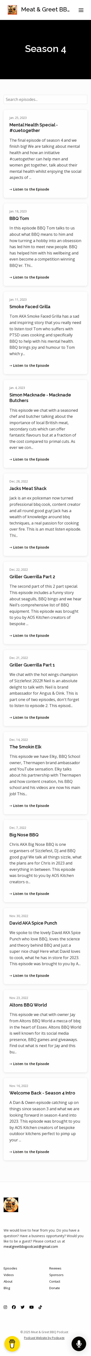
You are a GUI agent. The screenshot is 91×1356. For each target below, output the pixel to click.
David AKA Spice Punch (33, 923)
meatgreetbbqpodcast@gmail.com (31, 1246)
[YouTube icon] (31, 1307)
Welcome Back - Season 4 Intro (42, 1092)
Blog (7, 1288)
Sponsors (56, 1275)
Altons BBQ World (28, 1004)
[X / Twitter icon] (23, 1307)
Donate (54, 1288)
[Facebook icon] (14, 1307)
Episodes (10, 1268)
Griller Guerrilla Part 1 (32, 664)
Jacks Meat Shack (28, 488)
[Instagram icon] (5, 1307)
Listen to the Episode (29, 189)
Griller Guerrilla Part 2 (32, 576)
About (8, 1281)
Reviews (55, 1268)
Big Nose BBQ (24, 834)
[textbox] (45, 99)
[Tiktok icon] (40, 1307)
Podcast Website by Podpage (44, 1338)
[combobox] (45, 99)
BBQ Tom (19, 218)
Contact (54, 1281)
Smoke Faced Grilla (29, 306)
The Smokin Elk (25, 746)
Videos (9, 1275)
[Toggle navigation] (81, 10)
